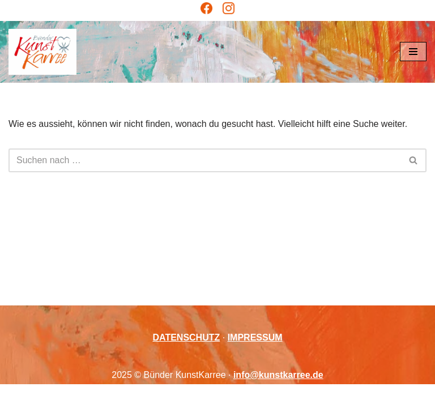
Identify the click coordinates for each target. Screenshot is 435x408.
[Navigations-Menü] (413, 51)
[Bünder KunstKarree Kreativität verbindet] (42, 52)
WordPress (263, 396)
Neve (159, 396)
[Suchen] (204, 160)
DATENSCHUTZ (186, 337)
